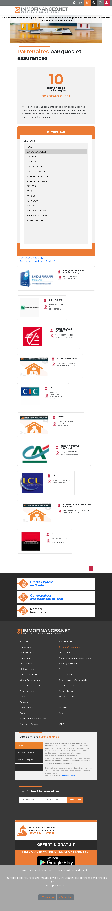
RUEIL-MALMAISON (56, 210)
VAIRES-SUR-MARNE (56, 215)
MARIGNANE (56, 161)
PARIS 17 (56, 191)
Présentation (65, 641)
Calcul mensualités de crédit (72, 680)
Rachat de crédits (29, 674)
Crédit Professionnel (30, 680)
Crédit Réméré (65, 674)
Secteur (29, 140)
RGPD (61, 724)
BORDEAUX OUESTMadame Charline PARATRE (37, 259)
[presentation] (42, 810)
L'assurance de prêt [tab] (25, 760)
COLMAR (56, 156)
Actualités (63, 707)
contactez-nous (68, 775)
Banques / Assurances (69, 647)
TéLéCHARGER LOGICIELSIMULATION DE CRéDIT (42, 830)
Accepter (66, 897)
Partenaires (26, 647)
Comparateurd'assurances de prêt (46, 597)
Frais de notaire (66, 685)
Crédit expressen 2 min (41, 583)
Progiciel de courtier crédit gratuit (75, 658)
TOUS (56, 146)
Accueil (24, 641)
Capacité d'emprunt (30, 685)
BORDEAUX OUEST (56, 151)
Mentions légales (29, 724)
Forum (61, 713)
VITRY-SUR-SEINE (56, 220)
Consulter (48, 897)
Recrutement (27, 707)
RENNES (56, 205)
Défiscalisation (27, 669)
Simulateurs (64, 652)
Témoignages (27, 652)
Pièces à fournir (66, 696)
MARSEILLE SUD (56, 166)
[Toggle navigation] (93, 10)
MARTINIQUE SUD (56, 171)
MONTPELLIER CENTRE (56, 176)
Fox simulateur (65, 691)
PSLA (23, 696)
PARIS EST (56, 195)
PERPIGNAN (56, 200)
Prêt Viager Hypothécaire (71, 663)
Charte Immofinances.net (33, 718)
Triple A (24, 702)
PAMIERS (56, 186)
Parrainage (25, 658)
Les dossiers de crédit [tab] (25, 753)
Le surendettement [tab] (24, 767)
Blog (22, 713)
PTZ (60, 669)
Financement (27, 691)
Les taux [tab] (20, 745)
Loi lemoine (26, 663)
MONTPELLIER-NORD (56, 181)
